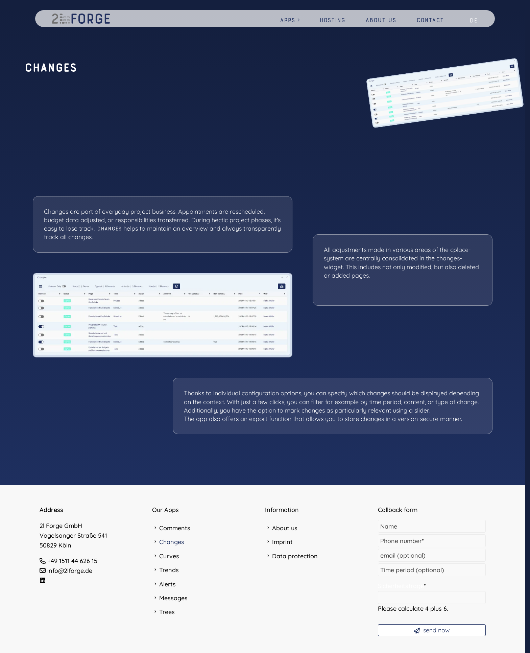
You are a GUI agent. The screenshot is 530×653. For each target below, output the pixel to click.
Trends (169, 570)
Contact (430, 20)
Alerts (167, 584)
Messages (173, 598)
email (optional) (403, 555)
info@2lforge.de (69, 571)
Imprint (282, 542)
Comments (174, 528)
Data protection (295, 556)
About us (380, 20)
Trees (167, 612)
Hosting (332, 20)
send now (432, 630)
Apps (287, 20)
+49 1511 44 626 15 (72, 561)
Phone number (402, 541)
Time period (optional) (412, 570)
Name (388, 526)
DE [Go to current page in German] (473, 20)
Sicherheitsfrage (402, 586)
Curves (169, 556)
